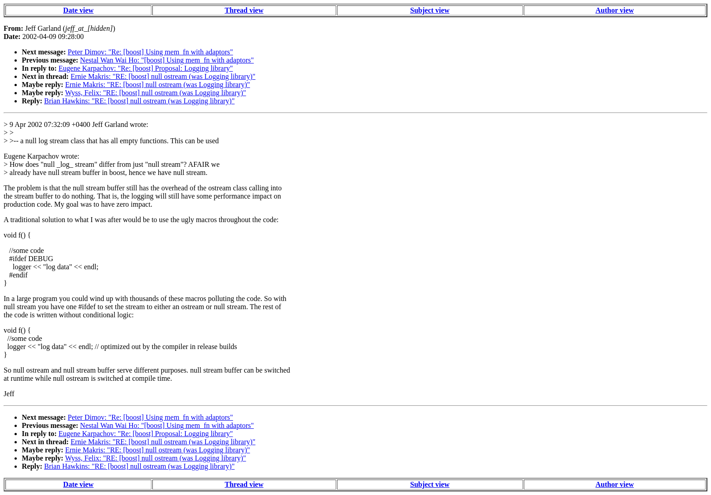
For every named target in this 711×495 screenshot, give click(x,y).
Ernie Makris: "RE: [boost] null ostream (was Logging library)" (163, 76)
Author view (614, 10)
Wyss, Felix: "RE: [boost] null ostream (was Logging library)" (155, 93)
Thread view (244, 10)
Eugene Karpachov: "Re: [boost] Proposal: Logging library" (145, 68)
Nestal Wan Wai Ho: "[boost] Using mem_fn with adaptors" (167, 60)
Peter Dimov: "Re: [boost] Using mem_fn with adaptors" (150, 52)
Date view (78, 10)
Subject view (430, 10)
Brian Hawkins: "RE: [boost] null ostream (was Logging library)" (139, 101)
